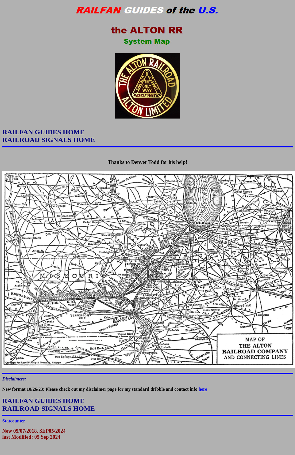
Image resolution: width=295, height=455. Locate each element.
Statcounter (13, 420)
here (202, 389)
